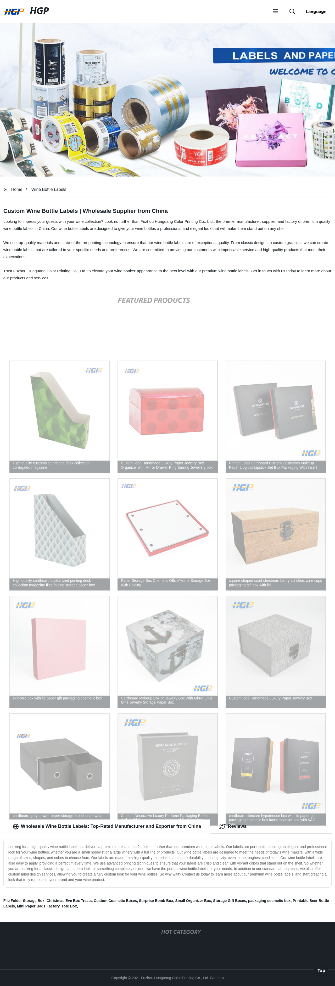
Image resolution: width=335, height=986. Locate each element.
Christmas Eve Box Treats (69, 901)
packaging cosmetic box (269, 901)
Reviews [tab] (233, 826)
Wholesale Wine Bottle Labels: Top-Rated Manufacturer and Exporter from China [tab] (107, 826)
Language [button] (316, 11)
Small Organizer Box (193, 901)
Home (17, 189)
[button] (275, 11)
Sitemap (217, 978)
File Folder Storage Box (23, 901)
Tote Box (69, 906)
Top (321, 970)
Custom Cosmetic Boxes (115, 901)
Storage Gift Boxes (229, 901)
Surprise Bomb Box (156, 901)
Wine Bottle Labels (48, 189)
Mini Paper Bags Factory (38, 906)
